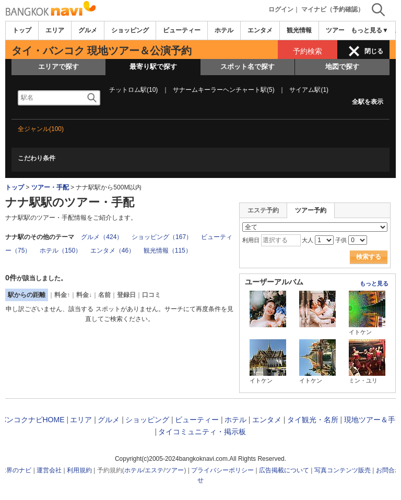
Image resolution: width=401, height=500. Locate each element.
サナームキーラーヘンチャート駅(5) (224, 89)
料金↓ (84, 295)
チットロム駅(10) (133, 89)
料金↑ (62, 295)
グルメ (87, 30)
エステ (154, 470)
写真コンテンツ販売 (342, 470)
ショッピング (130, 30)
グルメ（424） (102, 237)
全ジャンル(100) (41, 129)
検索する (368, 256)
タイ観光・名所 (312, 419)
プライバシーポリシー (222, 470)
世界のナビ (15, 470)
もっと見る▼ (369, 30)
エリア (54, 30)
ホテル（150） (60, 250)
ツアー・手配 (50, 187)
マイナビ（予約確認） (332, 9)
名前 (104, 295)
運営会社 (49, 470)
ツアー (174, 470)
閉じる (373, 51)
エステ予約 (263, 210)
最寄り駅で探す (153, 66)
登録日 (126, 295)
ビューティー (181, 30)
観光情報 (299, 30)
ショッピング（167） (162, 237)
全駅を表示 (367, 101)
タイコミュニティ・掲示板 (202, 431)
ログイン (280, 9)
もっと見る (374, 283)
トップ (22, 30)
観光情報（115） (168, 250)
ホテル (224, 30)
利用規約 (79, 470)
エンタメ (260, 30)
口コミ (151, 295)
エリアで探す (58, 66)
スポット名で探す (247, 66)
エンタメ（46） (112, 250)
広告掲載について (284, 470)
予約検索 (307, 51)
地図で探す (342, 66)
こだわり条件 (36, 158)
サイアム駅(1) (308, 89)
